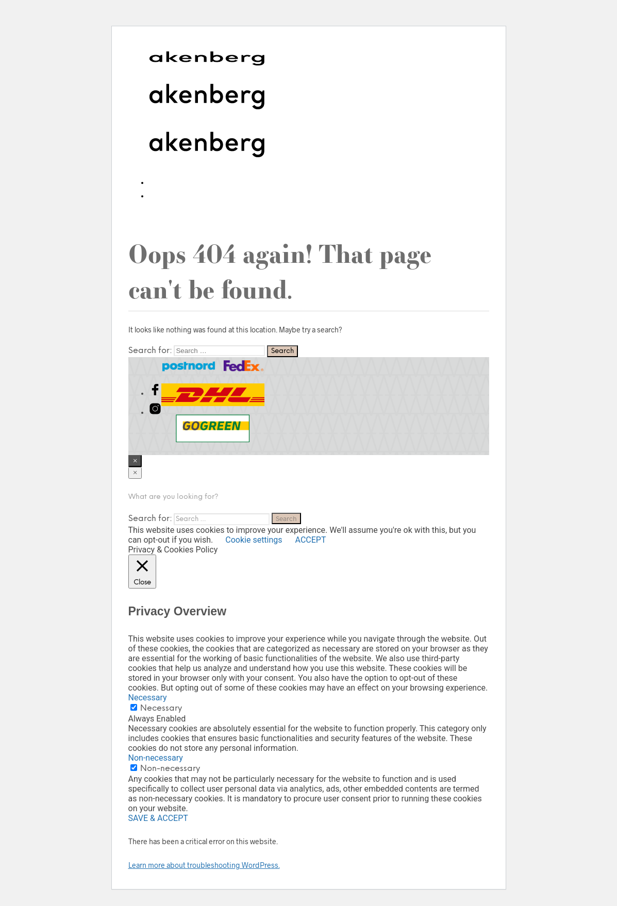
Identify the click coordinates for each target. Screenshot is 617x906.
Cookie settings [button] (253, 540)
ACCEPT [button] (310, 540)
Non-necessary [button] (155, 758)
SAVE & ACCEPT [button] (158, 818)
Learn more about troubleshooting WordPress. (204, 865)
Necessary (161, 708)
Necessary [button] (147, 697)
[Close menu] (135, 461)
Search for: (150, 350)
